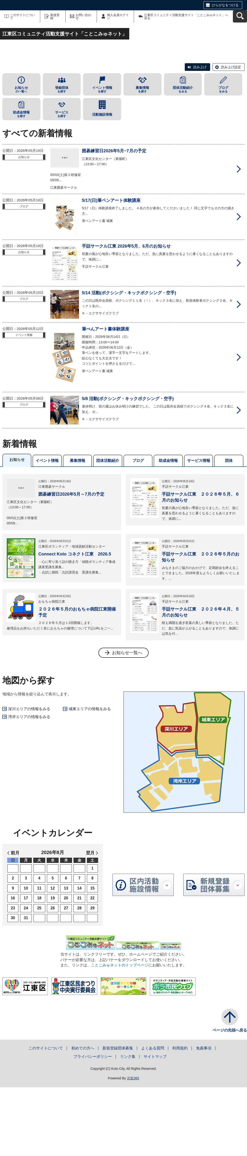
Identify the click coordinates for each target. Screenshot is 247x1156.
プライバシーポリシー (92, 1125)
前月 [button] (15, 921)
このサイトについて (22, 16)
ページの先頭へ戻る (230, 1099)
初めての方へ (82, 1117)
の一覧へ (21, 158)
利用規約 (180, 1117)
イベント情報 (47, 529)
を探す (62, 158)
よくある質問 (152, 1117)
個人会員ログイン (118, 16)
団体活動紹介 (107, 529)
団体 (229, 529)
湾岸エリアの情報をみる (29, 785)
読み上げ (200, 136)
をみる (183, 158)
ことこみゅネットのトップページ (119, 1034)
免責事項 (203, 1117)
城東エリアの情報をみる (90, 778)
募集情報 (77, 529)
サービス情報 (198, 529)
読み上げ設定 (231, 136)
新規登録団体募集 (117, 1117)
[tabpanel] (123, 634)
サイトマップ (155, 1125)
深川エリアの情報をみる (29, 778)
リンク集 (127, 1125)
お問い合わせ (83, 16)
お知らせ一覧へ (127, 721)
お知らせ (17, 528)
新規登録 (55, 16)
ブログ (138, 529)
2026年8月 (52, 921)
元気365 (133, 1147)
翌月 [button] (90, 921)
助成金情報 (168, 529)
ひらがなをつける (225, 5)
